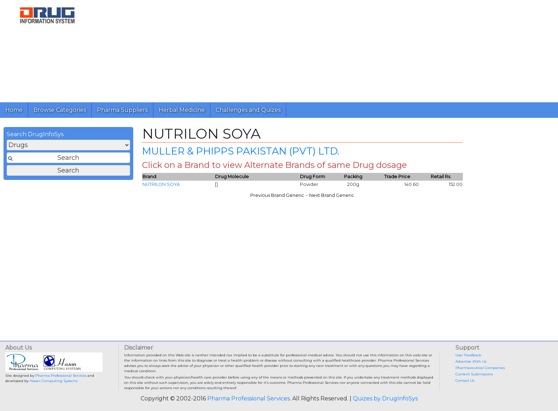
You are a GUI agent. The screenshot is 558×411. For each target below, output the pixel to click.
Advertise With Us (470, 361)
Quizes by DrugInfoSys (385, 398)
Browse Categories (59, 110)
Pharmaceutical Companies (480, 367)
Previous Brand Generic (277, 195)
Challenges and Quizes (248, 110)
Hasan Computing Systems (54, 381)
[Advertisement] (305, 49)
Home (14, 110)
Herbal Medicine (182, 110)
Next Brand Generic (331, 195)
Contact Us (464, 380)
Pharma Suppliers (122, 110)
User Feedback (468, 355)
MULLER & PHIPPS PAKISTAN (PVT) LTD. (240, 151)
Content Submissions (474, 374)
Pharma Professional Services (60, 375)
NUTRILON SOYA (161, 184)
